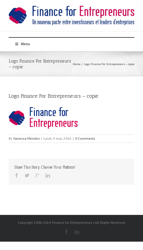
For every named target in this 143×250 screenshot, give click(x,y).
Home (76, 64)
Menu (22, 44)
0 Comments (85, 138)
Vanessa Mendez (26, 138)
